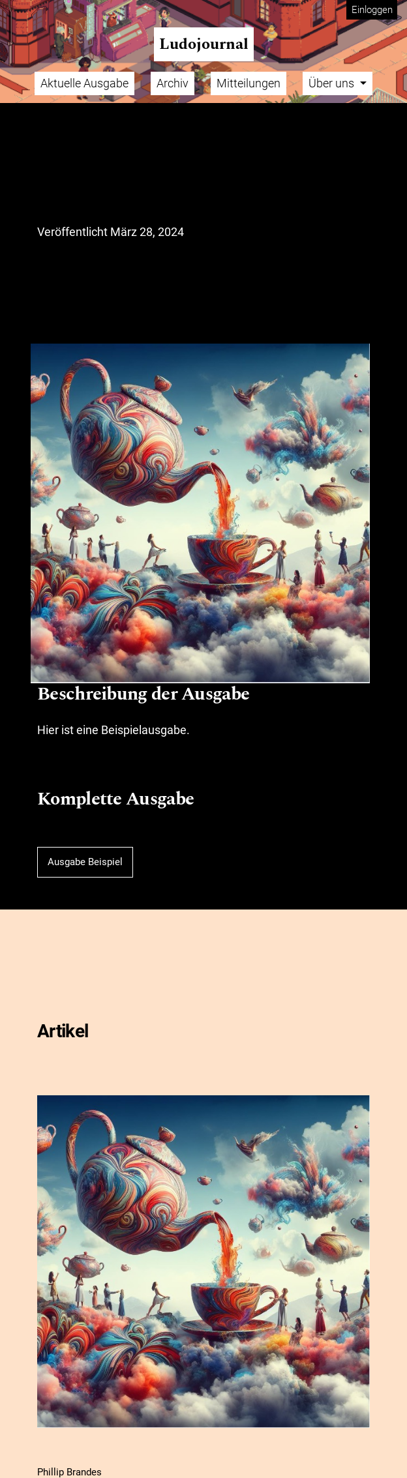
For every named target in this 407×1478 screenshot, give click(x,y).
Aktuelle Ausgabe (84, 83)
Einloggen (372, 10)
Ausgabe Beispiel (85, 862)
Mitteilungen (248, 83)
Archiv (172, 83)
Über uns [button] (333, 83)
